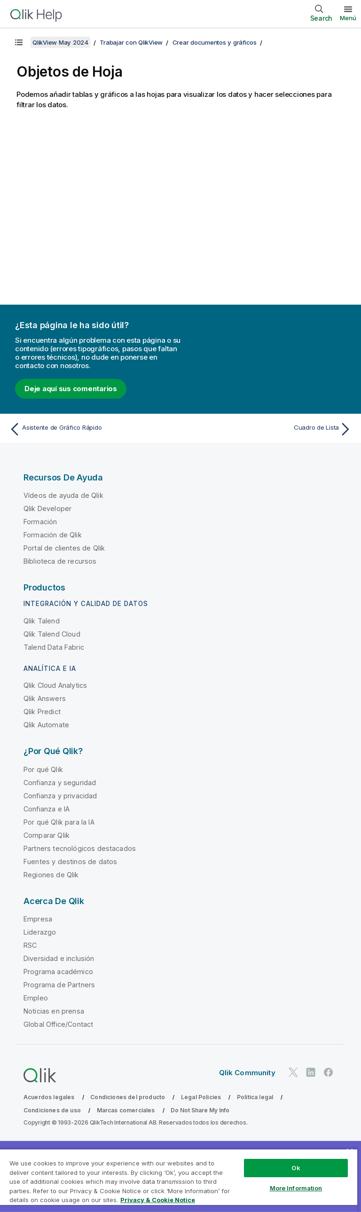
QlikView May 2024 (60, 42)
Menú (348, 18)
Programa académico (58, 972)
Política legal (255, 1097)
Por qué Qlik (43, 769)
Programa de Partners (59, 985)
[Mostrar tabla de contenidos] (19, 42)
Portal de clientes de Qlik (64, 548)
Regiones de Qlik (51, 875)
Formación (40, 522)
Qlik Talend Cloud (52, 634)
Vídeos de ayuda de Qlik (63, 495)
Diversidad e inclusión (59, 958)
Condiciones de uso (52, 1110)
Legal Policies (201, 1097)
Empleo (36, 998)
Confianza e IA (47, 809)
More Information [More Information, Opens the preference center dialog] (296, 1188)
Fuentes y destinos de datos (70, 862)
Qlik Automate (46, 725)
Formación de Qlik (53, 535)
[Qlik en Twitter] (293, 1072)
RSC (30, 945)
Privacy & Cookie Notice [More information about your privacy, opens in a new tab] (157, 1200)
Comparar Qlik (47, 835)
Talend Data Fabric (54, 647)
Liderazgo (40, 932)
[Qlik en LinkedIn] (311, 1072)
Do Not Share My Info (200, 1110)
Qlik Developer (47, 508)
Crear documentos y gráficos (215, 42)
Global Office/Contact (58, 1024)
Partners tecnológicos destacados (80, 848)
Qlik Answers (45, 698)
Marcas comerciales (126, 1110)
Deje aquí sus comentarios (70, 388)
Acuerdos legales (49, 1097)
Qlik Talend (42, 621)
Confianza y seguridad (60, 783)
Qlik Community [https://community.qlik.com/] (247, 1072)
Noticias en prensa (54, 1011)
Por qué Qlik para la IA (59, 822)
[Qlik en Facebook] (329, 1072)
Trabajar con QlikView (131, 42)
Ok (295, 1168)
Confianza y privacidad (60, 796)
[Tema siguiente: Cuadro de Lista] (269, 429)
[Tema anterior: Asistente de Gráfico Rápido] (92, 429)
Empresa (38, 919)
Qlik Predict (42, 712)
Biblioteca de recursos (60, 561)
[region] (178, 1180)
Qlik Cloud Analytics (55, 685)
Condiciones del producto (127, 1097)
